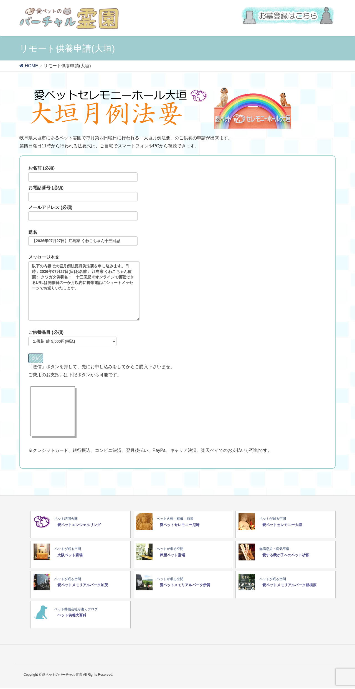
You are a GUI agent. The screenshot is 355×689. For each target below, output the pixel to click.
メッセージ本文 (84, 288)
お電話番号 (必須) (83, 193)
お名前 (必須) (83, 174)
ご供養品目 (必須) (72, 338)
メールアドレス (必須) (83, 213)
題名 (83, 238)
